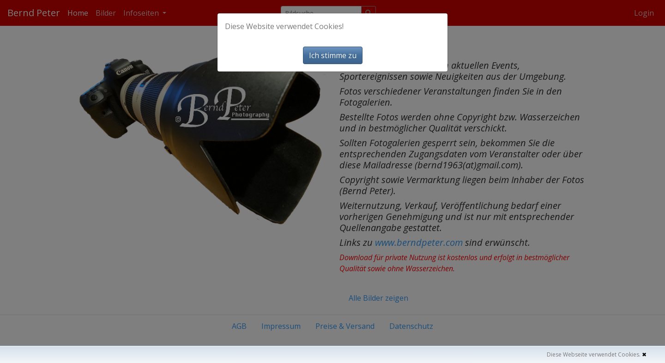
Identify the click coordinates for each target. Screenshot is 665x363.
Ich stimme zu (333, 55)
